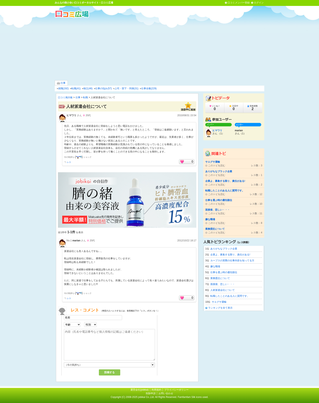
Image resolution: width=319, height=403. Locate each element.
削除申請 (151, 393)
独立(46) (88, 88)
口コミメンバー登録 (239, 2)
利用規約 (156, 389)
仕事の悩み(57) (103, 88)
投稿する (109, 372)
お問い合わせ (165, 393)
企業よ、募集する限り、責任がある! (230, 254)
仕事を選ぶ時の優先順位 (223, 272)
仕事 (61, 83)
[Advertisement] (159, 48)
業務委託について (220, 278)
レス (69, 162)
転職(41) (76, 88)
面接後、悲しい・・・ (222, 284)
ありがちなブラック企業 (223, 248)
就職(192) (63, 88)
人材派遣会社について (222, 290)
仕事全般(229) (149, 88)
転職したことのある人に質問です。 (229, 296)
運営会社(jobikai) (139, 389)
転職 (85, 97)
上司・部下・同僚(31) (126, 88)
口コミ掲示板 (65, 97)
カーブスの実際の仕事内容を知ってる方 (232, 260)
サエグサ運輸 (219, 301)
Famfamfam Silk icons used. (193, 397)
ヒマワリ (71, 115)
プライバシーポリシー (176, 389)
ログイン (259, 2)
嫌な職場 (215, 266)
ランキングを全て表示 (220, 307)
